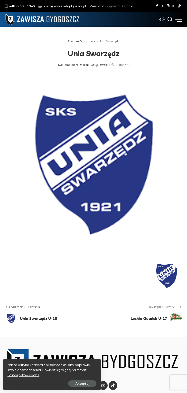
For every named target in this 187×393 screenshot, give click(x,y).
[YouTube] (174, 6)
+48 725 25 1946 (20, 6)
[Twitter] (162, 6)
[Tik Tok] (179, 6)
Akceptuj (58, 382)
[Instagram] (168, 6)
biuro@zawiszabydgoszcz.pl (62, 6)
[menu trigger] (178, 19)
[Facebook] (157, 6)
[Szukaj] (170, 19)
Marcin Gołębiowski (94, 65)
